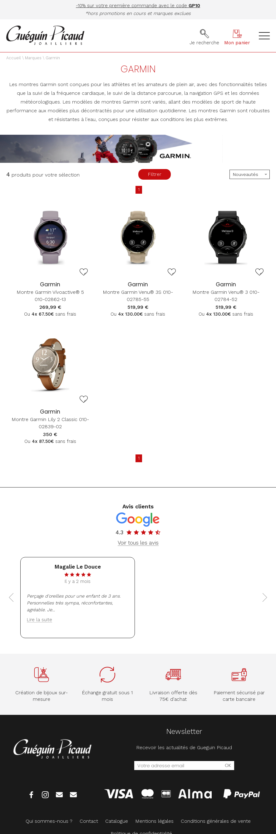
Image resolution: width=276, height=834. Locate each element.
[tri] (249, 174)
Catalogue (116, 821)
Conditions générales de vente (216, 821)
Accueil (13, 58)
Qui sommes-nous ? (49, 821)
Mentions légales (154, 821)
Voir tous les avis (138, 543)
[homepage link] (45, 35)
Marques (33, 58)
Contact (89, 821)
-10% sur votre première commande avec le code (138, 5)
